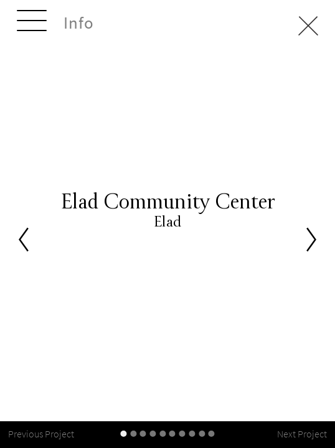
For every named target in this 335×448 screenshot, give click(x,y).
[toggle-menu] (32, 22)
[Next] (311, 239)
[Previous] (23, 239)
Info (79, 22)
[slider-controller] (123, 434)
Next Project (302, 433)
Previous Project (41, 433)
